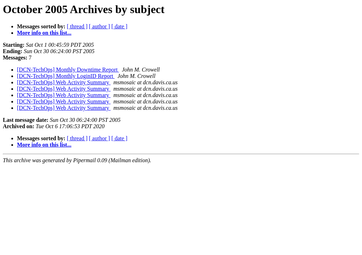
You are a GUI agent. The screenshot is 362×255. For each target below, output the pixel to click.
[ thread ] (77, 26)
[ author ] (99, 26)
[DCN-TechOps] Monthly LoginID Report (66, 76)
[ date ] (119, 26)
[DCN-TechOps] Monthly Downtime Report (68, 70)
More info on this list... (44, 33)
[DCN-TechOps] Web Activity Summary (64, 82)
